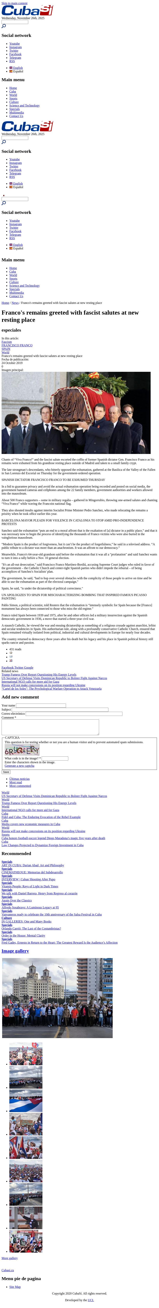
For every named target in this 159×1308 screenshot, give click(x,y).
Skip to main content (14, 3)
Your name (9, 705)
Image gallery (15, 953)
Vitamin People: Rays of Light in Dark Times (30, 889)
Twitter (13, 50)
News (15, 302)
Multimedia (16, 112)
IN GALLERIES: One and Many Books (26, 924)
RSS (12, 61)
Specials (14, 109)
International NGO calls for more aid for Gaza (30, 681)
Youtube (14, 43)
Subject (7, 709)
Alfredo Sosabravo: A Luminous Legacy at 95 (30, 910)
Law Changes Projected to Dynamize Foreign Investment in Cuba (42, 848)
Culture (14, 102)
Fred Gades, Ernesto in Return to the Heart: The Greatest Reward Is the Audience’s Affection (60, 945)
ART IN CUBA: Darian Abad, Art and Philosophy (33, 868)
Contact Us (16, 116)
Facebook (15, 54)
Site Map (15, 1289)
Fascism (7, 341)
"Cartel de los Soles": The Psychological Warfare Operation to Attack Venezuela (52, 688)
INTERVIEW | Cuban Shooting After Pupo (28, 882)
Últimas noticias (19, 781)
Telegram (15, 57)
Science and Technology (24, 105)
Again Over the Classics (17, 903)
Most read (15, 785)
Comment (9, 717)
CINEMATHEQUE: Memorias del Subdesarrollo (32, 875)
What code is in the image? (23, 761)
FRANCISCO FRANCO (17, 345)
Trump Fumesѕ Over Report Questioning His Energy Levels (39, 674)
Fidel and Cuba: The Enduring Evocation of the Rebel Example (41, 820)
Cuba (12, 91)
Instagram (15, 47)
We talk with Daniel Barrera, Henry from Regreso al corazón (39, 896)
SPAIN (6, 349)
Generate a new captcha (19, 768)
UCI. (91, 1303)
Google (28, 667)
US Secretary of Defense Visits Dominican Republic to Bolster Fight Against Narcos (54, 678)
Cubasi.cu (8, 1273)
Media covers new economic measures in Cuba (31, 827)
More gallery (10, 1261)
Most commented (20, 788)
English (16, 67)
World (13, 95)
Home (13, 88)
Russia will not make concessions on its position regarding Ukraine (43, 685)
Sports (13, 98)
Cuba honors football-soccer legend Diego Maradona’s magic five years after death (53, 841)
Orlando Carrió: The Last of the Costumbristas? (31, 931)
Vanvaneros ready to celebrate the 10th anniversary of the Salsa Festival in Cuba (52, 917)
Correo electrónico (14, 713)
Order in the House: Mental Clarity (23, 938)
